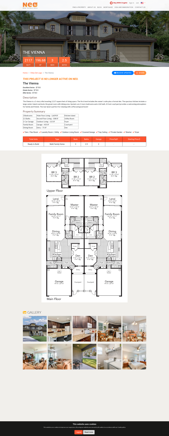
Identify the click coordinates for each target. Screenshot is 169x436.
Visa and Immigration (123, 7)
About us (92, 7)
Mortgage (108, 7)
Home (25, 73)
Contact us (140, 7)
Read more (89, 432)
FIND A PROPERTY (79, 7)
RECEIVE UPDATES (122, 73)
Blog (99, 7)
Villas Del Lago (36, 73)
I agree (78, 432)
